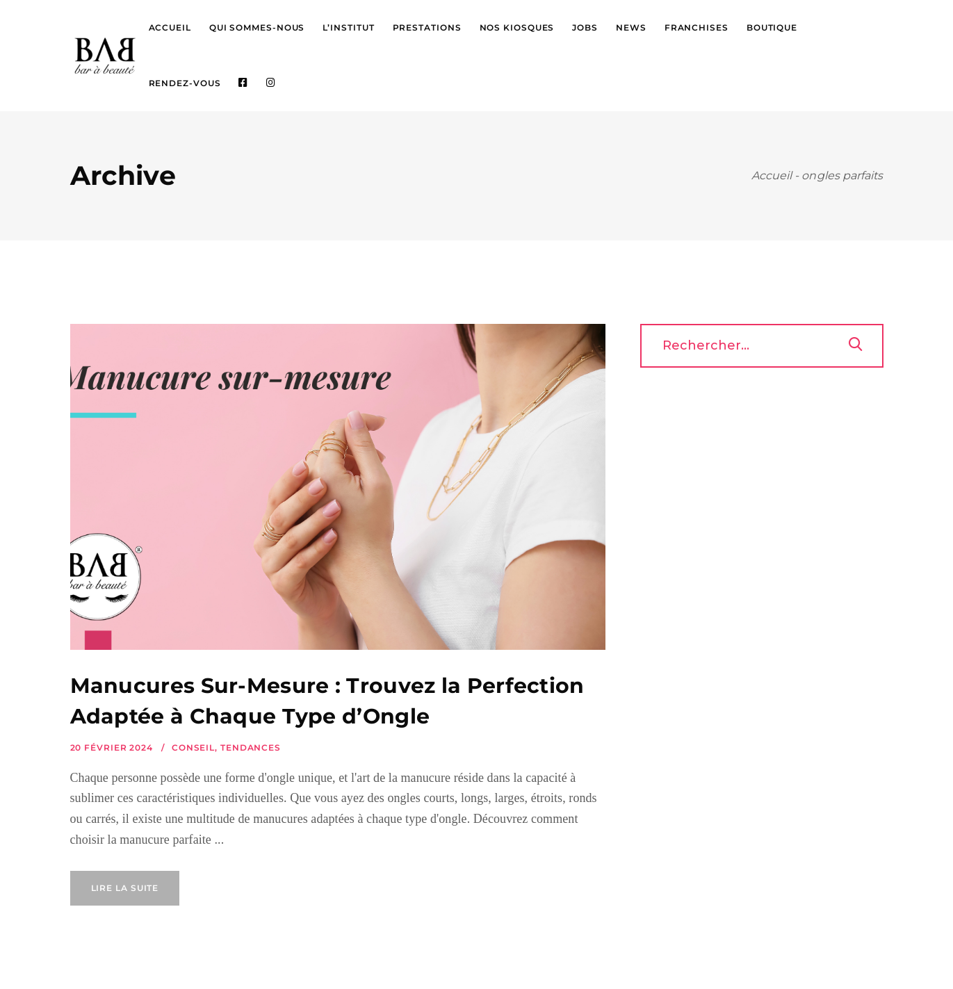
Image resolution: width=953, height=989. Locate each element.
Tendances (250, 747)
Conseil (193, 747)
